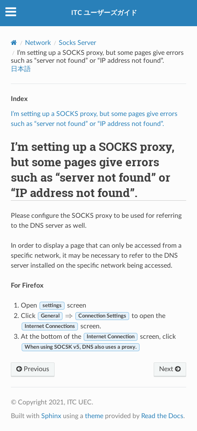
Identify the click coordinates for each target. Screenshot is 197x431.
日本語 (21, 69)
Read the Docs (162, 416)
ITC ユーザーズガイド (104, 13)
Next (170, 369)
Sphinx (51, 416)
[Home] (14, 42)
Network (38, 42)
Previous (32, 369)
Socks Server (77, 42)
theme (94, 416)
